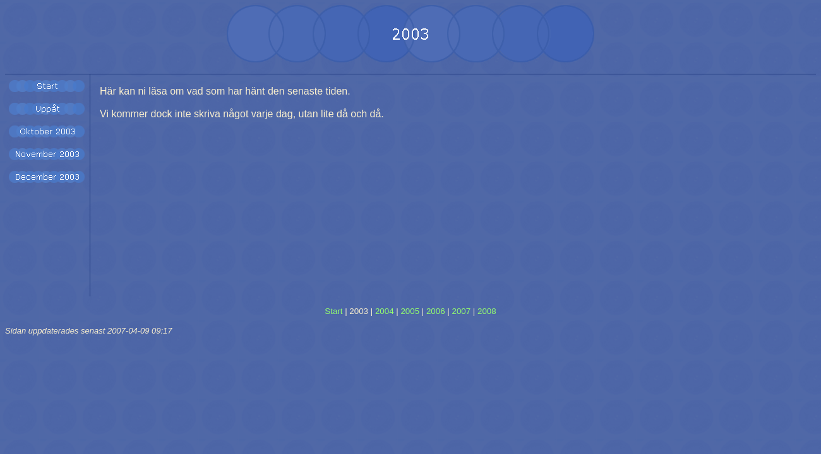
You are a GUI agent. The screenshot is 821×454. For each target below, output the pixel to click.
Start (333, 311)
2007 (461, 311)
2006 (435, 311)
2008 (486, 311)
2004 (384, 311)
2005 (409, 311)
